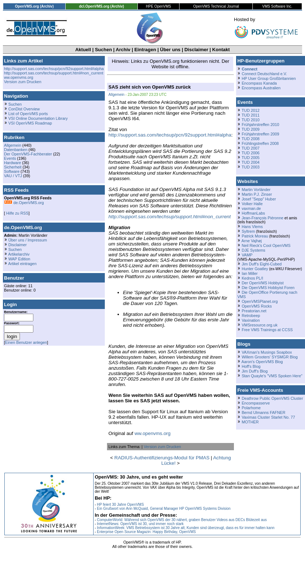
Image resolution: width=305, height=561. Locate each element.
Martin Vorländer (256, 189)
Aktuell (83, 49)
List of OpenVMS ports (28, 113)
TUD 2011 (250, 115)
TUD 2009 (250, 129)
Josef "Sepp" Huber (259, 199)
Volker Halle (252, 204)
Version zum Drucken (22, 82)
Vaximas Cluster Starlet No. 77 (268, 417)
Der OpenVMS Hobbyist (263, 283)
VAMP (247, 255)
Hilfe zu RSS (16, 213)
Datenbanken (15, 149)
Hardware (12, 162)
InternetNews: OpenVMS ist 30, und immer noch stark (140, 524)
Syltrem (248, 231)
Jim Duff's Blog (255, 371)
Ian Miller (249, 273)
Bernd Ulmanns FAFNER (263, 412)
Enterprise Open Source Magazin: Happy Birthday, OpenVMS (146, 532)
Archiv (123, 49)
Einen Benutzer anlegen (26, 342)
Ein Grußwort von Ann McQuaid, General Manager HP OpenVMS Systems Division (163, 509)
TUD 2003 (250, 167)
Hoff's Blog (251, 366)
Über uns (170, 49)
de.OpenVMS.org (24, 202)
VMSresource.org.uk (259, 325)
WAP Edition (19, 259)
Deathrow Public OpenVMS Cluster (272, 398)
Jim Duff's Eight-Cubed (261, 264)
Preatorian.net (254, 311)
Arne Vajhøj (252, 241)
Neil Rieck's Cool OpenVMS (266, 245)
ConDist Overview (24, 109)
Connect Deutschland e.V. (264, 74)
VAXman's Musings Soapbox (267, 352)
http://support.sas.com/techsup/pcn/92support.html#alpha (54, 68)
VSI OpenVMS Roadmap (30, 123)
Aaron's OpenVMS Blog (262, 361)
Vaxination (251, 320)
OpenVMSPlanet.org (259, 301)
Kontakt (221, 49)
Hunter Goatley (255, 269)
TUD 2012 (250, 110)
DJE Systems (253, 250)
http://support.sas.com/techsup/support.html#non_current (53, 73)
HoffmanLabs (253, 213)
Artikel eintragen (22, 263)
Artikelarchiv (18, 254)
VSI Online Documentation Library (38, 118)
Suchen (103, 49)
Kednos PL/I (252, 278)
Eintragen (145, 49)
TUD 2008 (250, 139)
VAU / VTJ (13, 176)
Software (12, 171)
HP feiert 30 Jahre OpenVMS (120, 505)
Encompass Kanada (259, 83)
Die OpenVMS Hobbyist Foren (268, 287)
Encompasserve (256, 403)
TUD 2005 (250, 157)
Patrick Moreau (255, 236)
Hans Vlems (252, 226)
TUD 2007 (250, 148)
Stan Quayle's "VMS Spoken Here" (272, 376)
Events (10, 158)
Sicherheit (12, 167)
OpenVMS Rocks (257, 306)
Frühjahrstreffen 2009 (260, 134)
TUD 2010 (250, 120)
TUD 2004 (250, 162)
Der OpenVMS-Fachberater (28, 154)
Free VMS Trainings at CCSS (267, 330)
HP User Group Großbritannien (269, 78)
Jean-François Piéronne (262, 218)
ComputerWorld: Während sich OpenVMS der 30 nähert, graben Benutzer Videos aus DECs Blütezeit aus (182, 520)
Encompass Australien (261, 88)
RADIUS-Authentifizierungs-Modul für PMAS (161, 457)
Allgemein (12, 145)
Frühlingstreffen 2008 (260, 143)
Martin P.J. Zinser (257, 194)
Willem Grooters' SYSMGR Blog (269, 357)
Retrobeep (251, 315)
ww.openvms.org (18, 77)
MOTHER (250, 422)
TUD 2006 (250, 153)
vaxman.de (251, 208)
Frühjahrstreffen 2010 (260, 124)
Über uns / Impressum (27, 240)
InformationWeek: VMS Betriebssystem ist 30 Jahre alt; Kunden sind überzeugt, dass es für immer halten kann (186, 528)
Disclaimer (196, 49)
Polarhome (251, 408)
